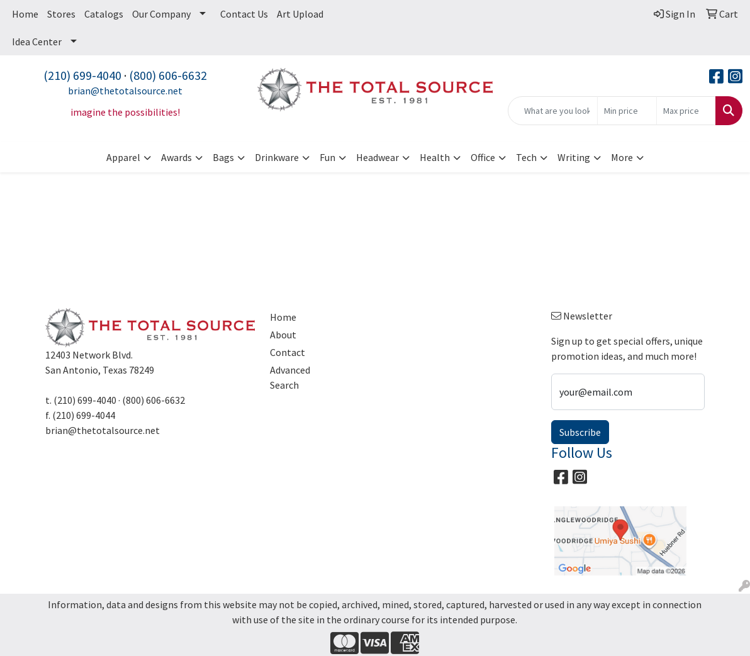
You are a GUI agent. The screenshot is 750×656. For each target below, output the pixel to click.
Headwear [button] (377, 157)
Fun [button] (327, 157)
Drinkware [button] (277, 157)
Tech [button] (526, 157)
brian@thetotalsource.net (125, 90)
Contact (287, 352)
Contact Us (244, 14)
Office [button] (483, 157)
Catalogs (103, 14)
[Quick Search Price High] (686, 110)
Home (25, 14)
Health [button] (435, 157)
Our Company (161, 14)
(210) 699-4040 (82, 75)
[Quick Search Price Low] (627, 110)
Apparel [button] (123, 157)
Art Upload (300, 14)
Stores (61, 14)
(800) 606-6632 (168, 75)
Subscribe (580, 432)
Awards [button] (176, 157)
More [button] (622, 157)
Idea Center (37, 41)
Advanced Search (290, 377)
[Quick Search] (553, 110)
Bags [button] (223, 157)
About (283, 334)
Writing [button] (573, 157)
